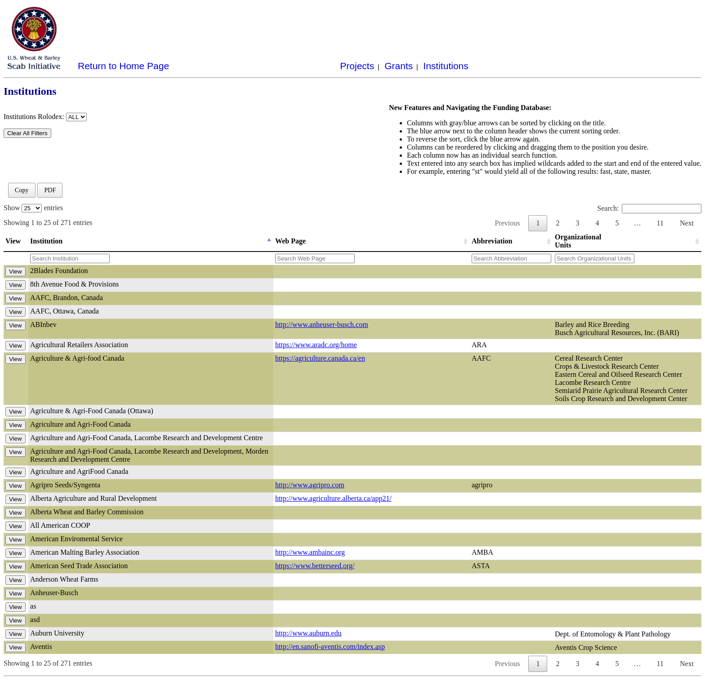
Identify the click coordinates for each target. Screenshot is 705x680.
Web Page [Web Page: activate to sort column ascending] (290, 241)
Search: (649, 208)
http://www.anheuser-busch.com (321, 324)
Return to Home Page (123, 66)
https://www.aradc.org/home (316, 345)
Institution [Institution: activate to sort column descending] (46, 241)
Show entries (33, 208)
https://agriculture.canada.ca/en (320, 358)
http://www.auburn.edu (308, 633)
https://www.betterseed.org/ (314, 566)
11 (659, 223)
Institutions (445, 66)
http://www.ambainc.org (310, 552)
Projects (357, 66)
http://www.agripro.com (309, 485)
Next (687, 223)
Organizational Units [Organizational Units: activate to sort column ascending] (578, 241)
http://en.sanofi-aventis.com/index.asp (330, 646)
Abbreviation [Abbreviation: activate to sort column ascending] (492, 241)
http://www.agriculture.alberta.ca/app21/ (333, 498)
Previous (507, 223)
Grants (398, 66)
